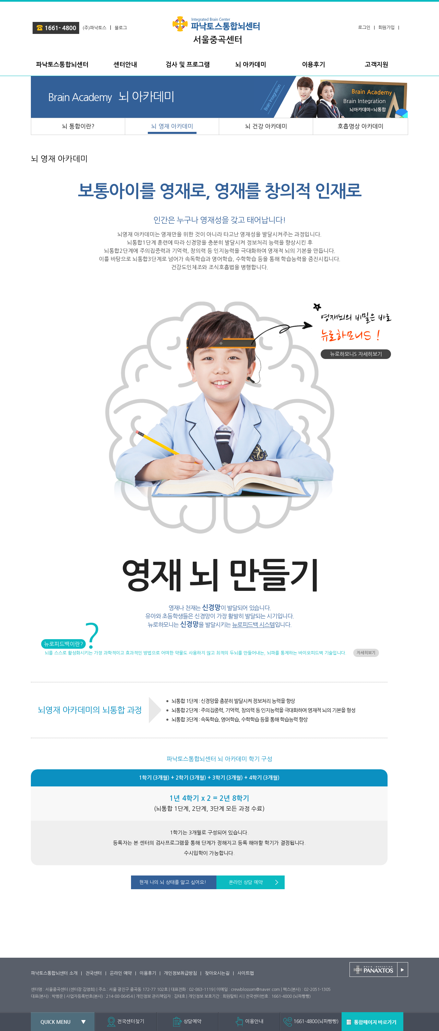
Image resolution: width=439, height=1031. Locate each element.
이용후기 (148, 973)
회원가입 (386, 27)
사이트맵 (245, 973)
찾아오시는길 (217, 973)
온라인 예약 (121, 973)
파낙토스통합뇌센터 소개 (54, 973)
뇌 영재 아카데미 (59, 159)
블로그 (121, 28)
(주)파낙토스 (94, 28)
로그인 (364, 27)
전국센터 (93, 973)
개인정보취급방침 (180, 973)
